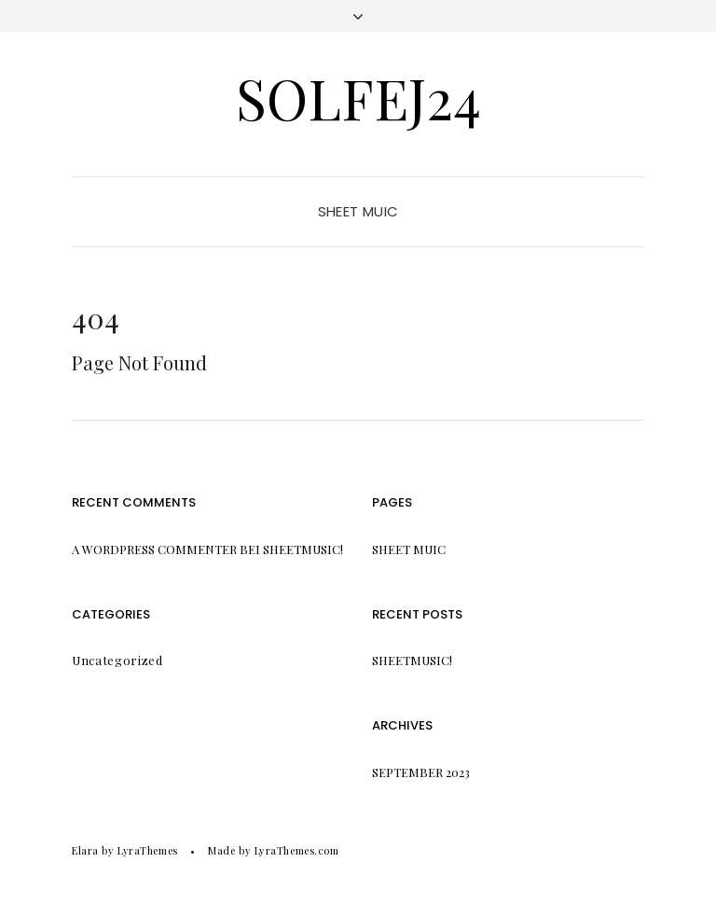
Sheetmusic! (303, 549)
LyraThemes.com (297, 850)
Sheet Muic (358, 211)
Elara (85, 850)
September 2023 (421, 772)
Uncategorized (117, 660)
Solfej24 (358, 97)
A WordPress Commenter (154, 549)
